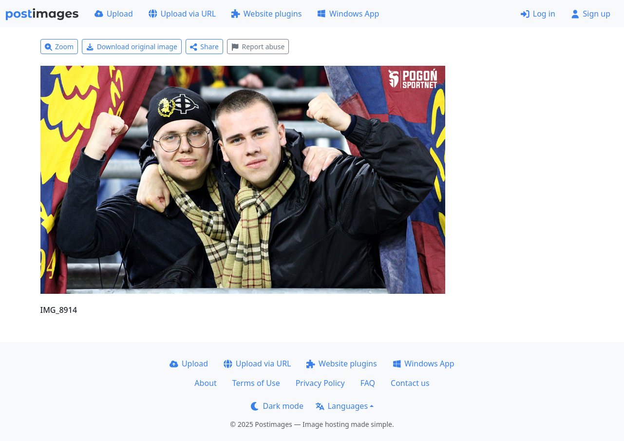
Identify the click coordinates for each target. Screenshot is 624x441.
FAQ (367, 383)
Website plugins (266, 13)
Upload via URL (182, 13)
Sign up (590, 13)
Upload (114, 13)
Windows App (348, 13)
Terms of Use (256, 383)
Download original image (131, 46)
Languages (342, 406)
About (205, 383)
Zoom (59, 46)
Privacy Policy (320, 383)
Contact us (410, 383)
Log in (538, 13)
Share (204, 46)
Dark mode (277, 406)
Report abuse (257, 46)
